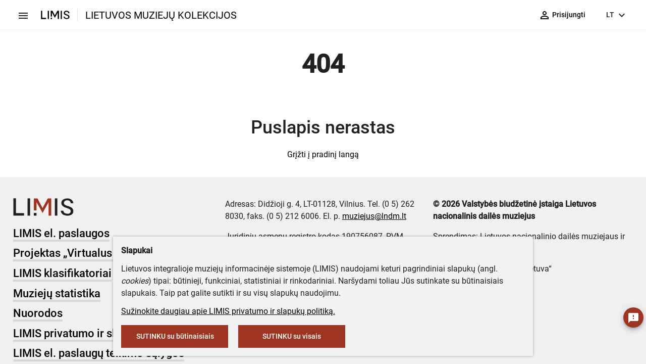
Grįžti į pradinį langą (323, 154)
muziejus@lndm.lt (374, 216)
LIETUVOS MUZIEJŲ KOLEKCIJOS (161, 15)
